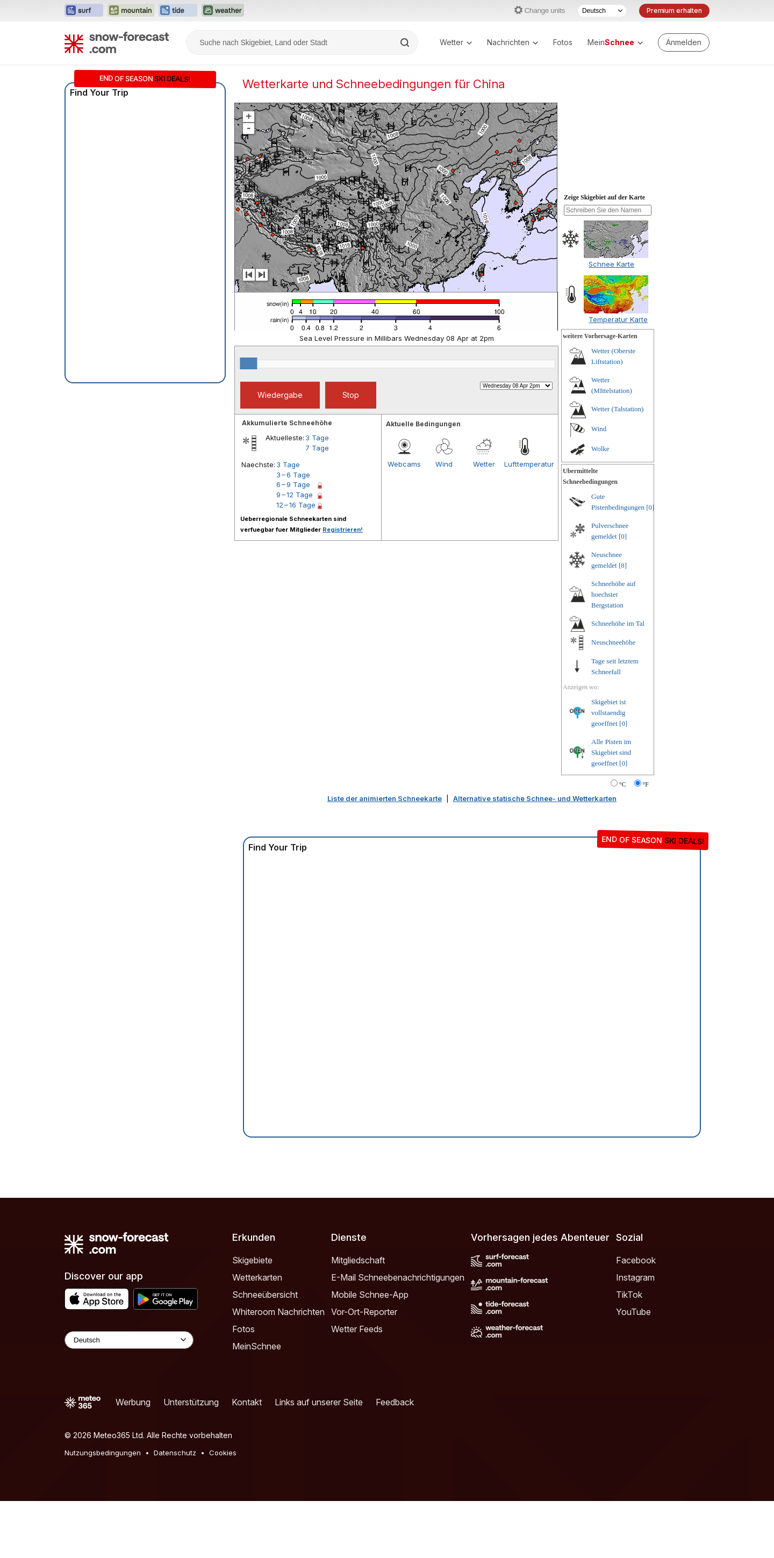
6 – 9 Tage (293, 484)
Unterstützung (191, 1402)
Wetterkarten (257, 1277)
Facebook (636, 1260)
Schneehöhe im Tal (617, 623)
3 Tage (317, 437)
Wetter (456, 42)
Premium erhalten (674, 10)
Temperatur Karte (618, 319)
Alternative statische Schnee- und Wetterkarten (535, 798)
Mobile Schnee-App (369, 1294)
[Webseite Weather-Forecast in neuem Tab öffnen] (223, 11)
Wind (444, 464)
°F (646, 784)
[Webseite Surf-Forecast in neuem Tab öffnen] (83, 11)
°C (622, 784)
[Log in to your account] (684, 42)
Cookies (222, 1452)
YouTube (633, 1311)
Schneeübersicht (265, 1294)
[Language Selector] (129, 1340)
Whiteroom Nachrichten (278, 1311)
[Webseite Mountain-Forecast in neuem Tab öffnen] (131, 11)
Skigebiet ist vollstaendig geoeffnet (608, 712)
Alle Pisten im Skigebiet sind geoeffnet (611, 752)
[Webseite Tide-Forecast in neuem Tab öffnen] (178, 11)
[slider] (248, 363)
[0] (650, 507)
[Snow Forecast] (116, 42)
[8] (623, 565)
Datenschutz (175, 1452)
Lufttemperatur (524, 464)
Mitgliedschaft (358, 1260)
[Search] (406, 42)
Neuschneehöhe (613, 642)
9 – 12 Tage (294, 494)
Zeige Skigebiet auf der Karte (604, 197)
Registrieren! (342, 529)
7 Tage (317, 448)
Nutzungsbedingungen (102, 1452)
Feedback (395, 1402)
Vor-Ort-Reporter (364, 1311)
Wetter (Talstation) (617, 409)
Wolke (600, 449)
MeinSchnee (256, 1346)
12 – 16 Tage (296, 505)
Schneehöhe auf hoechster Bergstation (613, 594)
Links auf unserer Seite (319, 1402)
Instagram (635, 1277)
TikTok (629, 1294)
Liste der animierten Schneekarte (384, 798)
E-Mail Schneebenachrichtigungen (397, 1277)
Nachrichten (512, 42)
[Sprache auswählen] (602, 11)
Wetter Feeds (357, 1329)
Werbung (133, 1402)
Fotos (562, 42)
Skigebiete (252, 1260)
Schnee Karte (611, 264)
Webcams (404, 464)
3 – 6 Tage (293, 474)
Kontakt (247, 1402)
